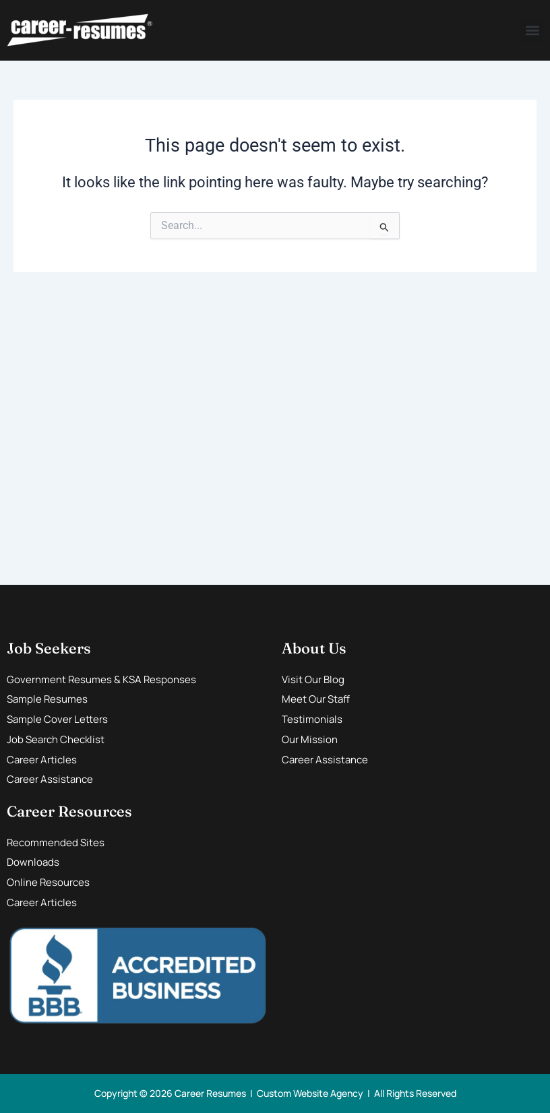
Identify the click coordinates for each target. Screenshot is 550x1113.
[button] (532, 31)
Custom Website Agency (310, 1093)
